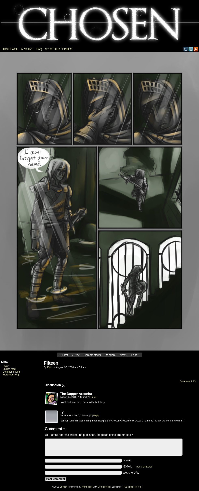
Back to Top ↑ (136, 487)
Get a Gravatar (144, 466)
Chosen (99, 24)
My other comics (58, 49)
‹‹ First (64, 355)
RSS (195, 49)
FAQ (39, 49)
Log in (6, 366)
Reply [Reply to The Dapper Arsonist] (93, 397)
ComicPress (104, 487)
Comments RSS (188, 381)
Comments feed (11, 371)
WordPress (87, 487)
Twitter (190, 49)
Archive (27, 49)
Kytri (49, 367)
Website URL (131, 472)
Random (110, 355)
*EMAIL (137, 466)
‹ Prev (75, 355)
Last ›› (135, 355)
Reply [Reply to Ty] (96, 415)
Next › (123, 355)
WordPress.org (11, 374)
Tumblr (185, 49)
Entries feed (9, 369)
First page (9, 49)
